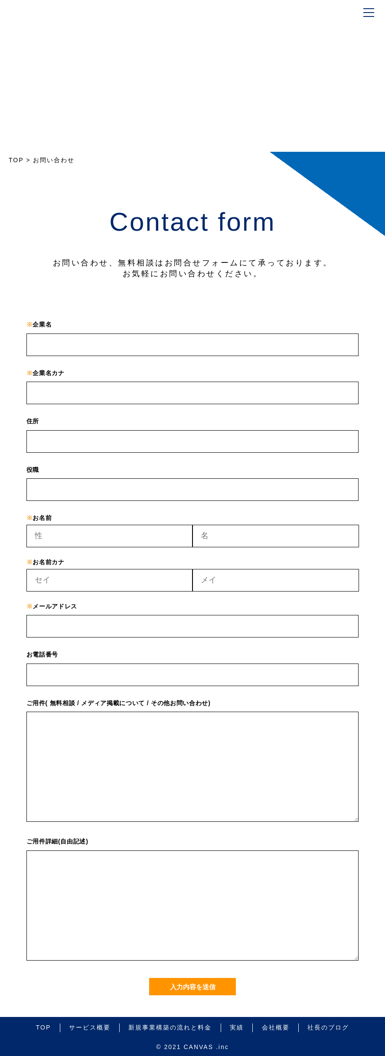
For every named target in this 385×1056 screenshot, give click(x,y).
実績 (237, 1027)
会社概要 (276, 1027)
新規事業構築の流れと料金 (170, 1027)
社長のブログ (328, 1027)
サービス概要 (90, 1027)
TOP (43, 1027)
